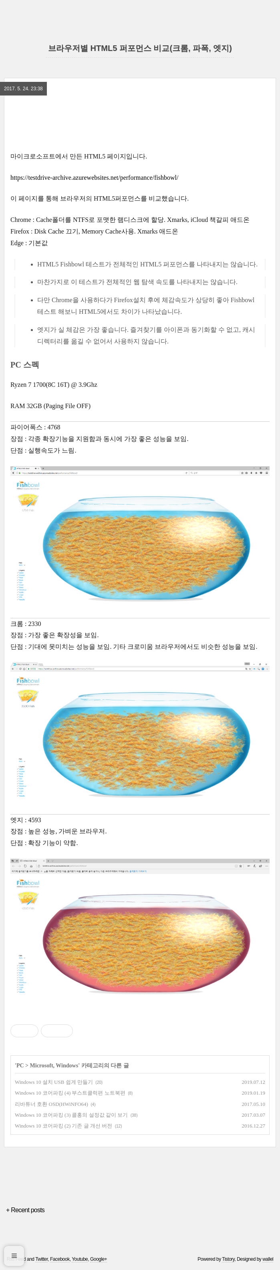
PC (20, 1066)
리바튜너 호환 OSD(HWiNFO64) (51, 1104)
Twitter (41, 1259)
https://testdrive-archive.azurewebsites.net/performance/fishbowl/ (94, 177)
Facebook (60, 1259)
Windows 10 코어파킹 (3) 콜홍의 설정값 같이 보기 (71, 1115)
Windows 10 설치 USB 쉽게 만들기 (54, 1082)
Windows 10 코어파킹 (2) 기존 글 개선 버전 (63, 1126)
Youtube (80, 1259)
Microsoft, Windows (54, 1066)
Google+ (98, 1259)
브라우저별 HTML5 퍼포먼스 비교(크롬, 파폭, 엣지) (140, 48)
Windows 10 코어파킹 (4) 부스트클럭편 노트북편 (70, 1093)
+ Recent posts (25, 1210)
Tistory (228, 1259)
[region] (140, 123)
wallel (267, 1259)
